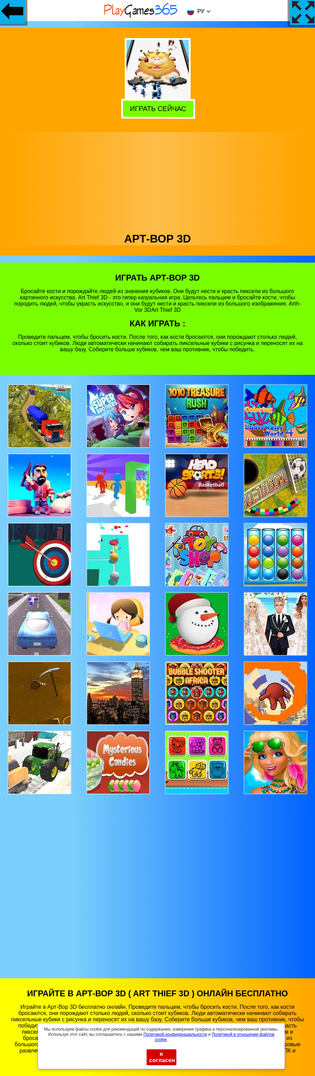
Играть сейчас (157, 107)
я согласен (162, 1057)
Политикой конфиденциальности (175, 1034)
